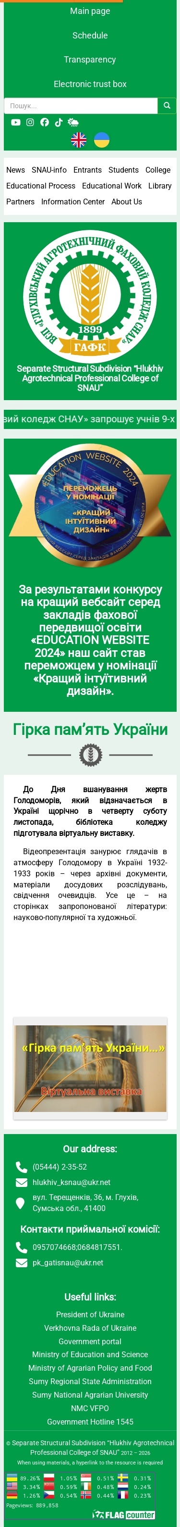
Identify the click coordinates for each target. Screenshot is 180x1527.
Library (160, 185)
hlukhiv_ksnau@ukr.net (71, 1182)
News (15, 170)
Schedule (90, 35)
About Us (126, 201)
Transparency (90, 59)
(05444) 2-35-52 (60, 1167)
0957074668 (54, 1247)
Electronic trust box (90, 84)
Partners (20, 201)
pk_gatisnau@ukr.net (68, 1262)
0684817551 (98, 1247)
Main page (90, 11)
